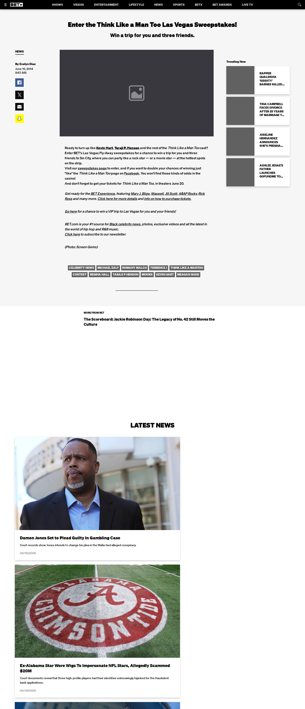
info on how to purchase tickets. (167, 199)
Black (113, 224)
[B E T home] (16, 6)
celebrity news (129, 224)
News (19, 51)
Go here (71, 211)
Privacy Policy (220, 706)
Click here (72, 234)
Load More (152, 658)
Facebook (131, 173)
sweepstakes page (92, 168)
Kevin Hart (104, 147)
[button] (19, 82)
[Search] (299, 4)
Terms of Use (180, 706)
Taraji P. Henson (126, 147)
